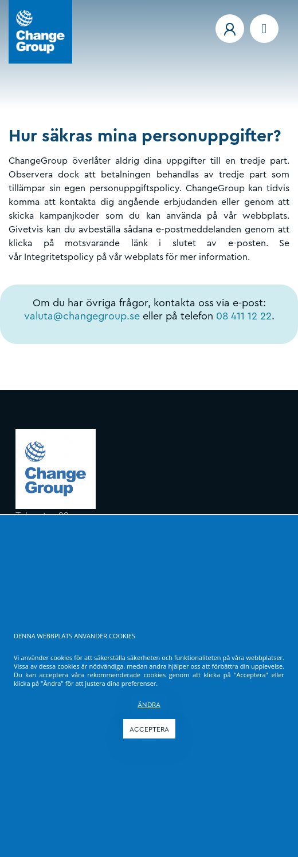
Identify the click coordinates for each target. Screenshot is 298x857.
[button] (229, 28)
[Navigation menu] (264, 28)
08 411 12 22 (244, 316)
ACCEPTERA (149, 729)
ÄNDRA (149, 704)
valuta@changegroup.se (82, 316)
